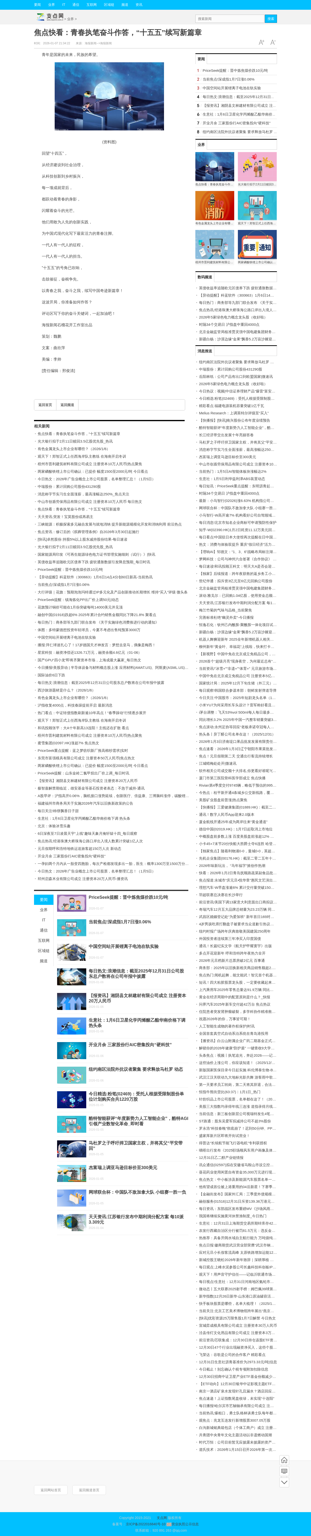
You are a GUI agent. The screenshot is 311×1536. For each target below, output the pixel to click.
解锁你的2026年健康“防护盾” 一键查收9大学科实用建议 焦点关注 (252, 1048)
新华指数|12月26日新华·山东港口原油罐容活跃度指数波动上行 (249, 1296)
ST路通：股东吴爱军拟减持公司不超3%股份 (235, 1121)
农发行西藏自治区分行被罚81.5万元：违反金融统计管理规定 (248, 1230)
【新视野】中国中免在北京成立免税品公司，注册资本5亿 (245, 654)
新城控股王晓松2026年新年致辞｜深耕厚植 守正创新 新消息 (248, 1260)
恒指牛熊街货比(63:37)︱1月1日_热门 (229, 1092)
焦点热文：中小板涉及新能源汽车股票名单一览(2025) (242, 1179)
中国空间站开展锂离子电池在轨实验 (67, 637)
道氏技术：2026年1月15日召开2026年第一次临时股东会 (245, 1449)
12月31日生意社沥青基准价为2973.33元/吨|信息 (238, 1362)
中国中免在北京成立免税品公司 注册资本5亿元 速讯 (241, 676)
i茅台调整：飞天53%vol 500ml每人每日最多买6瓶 (239, 712)
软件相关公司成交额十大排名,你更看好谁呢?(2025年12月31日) (250, 771)
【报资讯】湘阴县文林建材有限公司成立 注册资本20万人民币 (88, 781)
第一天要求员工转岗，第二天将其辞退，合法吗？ (239, 1084)
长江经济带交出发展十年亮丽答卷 (226, 435)
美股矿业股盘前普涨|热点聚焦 (223, 800)
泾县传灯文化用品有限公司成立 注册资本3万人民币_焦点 (245, 1333)
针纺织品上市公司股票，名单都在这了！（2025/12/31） (244, 1099)
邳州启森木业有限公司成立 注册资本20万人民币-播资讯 (83, 879)
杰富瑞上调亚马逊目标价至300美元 (123, 1167)
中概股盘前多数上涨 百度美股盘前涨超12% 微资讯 (240, 836)
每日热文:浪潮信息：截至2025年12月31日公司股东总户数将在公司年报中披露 (101, 683)
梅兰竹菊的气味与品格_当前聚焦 (225, 610)
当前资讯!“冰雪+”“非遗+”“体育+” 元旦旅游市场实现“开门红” (246, 668)
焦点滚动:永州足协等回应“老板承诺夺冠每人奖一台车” (242, 727)
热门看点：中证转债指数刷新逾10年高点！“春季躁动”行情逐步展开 (92, 713)
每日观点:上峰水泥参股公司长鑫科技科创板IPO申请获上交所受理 (252, 1267)
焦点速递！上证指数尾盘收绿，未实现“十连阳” (236, 1398)
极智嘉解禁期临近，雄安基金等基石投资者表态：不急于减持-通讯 (91, 788)
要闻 (37, 4)
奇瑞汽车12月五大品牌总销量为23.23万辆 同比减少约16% (246, 909)
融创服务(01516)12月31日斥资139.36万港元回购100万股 (245, 1201)
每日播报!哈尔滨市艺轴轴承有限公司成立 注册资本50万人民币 (249, 1406)
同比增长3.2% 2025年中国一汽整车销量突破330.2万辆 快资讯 (249, 720)
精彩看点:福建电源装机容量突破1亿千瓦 (231, 406)
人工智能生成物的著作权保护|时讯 (227, 1026)
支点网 (162, 1518)
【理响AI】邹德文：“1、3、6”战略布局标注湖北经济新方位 (247, 552)
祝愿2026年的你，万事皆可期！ (225, 1019)
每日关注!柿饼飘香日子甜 (58, 811)
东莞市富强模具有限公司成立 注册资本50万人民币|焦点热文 (86, 758)
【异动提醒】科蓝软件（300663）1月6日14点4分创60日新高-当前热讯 (95, 577)
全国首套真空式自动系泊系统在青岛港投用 (233, 1033)
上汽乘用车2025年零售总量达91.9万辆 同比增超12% (242, 990)
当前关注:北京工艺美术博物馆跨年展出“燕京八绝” (239, 1311)
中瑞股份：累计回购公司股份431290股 (69, 486)
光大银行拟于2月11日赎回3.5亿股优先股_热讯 (75, 441)
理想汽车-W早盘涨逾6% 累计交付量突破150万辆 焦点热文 (246, 887)
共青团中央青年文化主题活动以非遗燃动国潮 (235, 1435)
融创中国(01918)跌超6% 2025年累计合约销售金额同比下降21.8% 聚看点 (97, 615)
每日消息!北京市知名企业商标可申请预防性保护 (237, 522)
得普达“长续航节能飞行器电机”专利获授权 (233, 1143)
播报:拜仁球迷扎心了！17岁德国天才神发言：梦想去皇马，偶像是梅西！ (97, 645)
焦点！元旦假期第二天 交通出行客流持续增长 (236, 756)
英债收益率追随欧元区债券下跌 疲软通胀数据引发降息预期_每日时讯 (94, 562)
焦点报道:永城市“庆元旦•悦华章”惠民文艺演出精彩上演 (243, 880)
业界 (51, 4)
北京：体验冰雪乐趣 (54, 826)
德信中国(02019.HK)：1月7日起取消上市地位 (236, 829)
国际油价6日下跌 (51, 675)
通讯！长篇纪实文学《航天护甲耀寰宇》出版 (235, 946)
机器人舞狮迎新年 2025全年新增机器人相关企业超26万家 (245, 639)
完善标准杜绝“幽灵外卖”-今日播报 (226, 617)
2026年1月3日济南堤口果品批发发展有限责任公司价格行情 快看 (251, 741)
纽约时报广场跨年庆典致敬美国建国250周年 (235, 931)
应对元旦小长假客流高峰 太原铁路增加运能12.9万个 (241, 1252)
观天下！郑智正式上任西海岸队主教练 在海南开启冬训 (82, 456)
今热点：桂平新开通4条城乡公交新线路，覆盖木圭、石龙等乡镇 (251, 793)
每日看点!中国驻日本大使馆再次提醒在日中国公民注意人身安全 (250, 537)
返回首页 (45, 405)
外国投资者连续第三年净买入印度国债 (230, 938)
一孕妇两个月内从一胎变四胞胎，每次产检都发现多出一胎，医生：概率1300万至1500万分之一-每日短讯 (123, 864)
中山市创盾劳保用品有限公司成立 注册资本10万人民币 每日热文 (90, 502)
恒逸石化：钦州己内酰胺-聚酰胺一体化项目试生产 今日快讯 (247, 625)
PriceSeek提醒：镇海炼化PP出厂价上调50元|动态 (78, 600)
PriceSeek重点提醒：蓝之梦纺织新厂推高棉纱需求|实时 (83, 750)
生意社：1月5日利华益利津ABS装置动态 (232, 479)
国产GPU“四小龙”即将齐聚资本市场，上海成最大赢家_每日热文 (89, 660)
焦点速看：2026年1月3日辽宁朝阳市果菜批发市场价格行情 (247, 749)
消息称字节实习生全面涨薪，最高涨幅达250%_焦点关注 (83, 494)
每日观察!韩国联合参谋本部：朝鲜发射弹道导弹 (237, 690)
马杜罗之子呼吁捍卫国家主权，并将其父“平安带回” (240, 442)
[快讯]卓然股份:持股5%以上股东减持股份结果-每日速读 (82, 539)
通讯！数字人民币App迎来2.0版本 (226, 814)
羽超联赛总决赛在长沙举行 (221, 895)
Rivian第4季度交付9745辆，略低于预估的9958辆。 (240, 785)
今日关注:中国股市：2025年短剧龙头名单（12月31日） (244, 698)
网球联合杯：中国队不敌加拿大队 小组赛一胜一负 (137, 1192)
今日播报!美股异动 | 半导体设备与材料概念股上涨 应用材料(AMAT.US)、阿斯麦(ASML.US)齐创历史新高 (122, 667)
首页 (284, 1460)
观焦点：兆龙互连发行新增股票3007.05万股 (234, 1420)
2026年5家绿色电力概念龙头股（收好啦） (233, 317)
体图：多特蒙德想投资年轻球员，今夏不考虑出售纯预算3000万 (89, 630)
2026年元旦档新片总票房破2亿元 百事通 (232, 960)
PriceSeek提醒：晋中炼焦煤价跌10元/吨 (70, 569)
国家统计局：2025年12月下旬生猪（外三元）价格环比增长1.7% (251, 683)
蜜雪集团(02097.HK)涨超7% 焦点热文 (68, 743)
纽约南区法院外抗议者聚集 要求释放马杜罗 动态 (136, 1069)
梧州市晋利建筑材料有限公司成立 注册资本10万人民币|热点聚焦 (90, 464)
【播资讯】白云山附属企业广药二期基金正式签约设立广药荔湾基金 (253, 1041)
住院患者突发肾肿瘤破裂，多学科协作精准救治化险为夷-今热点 (250, 1011)
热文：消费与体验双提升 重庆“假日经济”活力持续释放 (242, 544)
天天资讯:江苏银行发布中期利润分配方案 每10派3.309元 (245, 603)
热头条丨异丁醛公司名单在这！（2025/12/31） (237, 734)
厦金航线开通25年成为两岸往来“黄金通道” (233, 822)
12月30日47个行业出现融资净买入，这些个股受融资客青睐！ (249, 1347)
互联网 (91, 4)
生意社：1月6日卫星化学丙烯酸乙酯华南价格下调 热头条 (84, 818)
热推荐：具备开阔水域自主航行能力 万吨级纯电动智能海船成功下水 (254, 1238)
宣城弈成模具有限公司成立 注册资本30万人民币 (238, 1325)
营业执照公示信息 (182, 1524)
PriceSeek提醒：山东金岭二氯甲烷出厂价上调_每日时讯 (83, 773)
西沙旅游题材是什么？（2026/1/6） (66, 690)
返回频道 (67, 405)
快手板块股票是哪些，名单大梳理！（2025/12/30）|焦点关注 (248, 1303)
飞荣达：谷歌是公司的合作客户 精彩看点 (232, 1355)
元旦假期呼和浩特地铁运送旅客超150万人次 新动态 (79, 848)
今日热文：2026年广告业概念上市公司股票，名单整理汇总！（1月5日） (97, 479)
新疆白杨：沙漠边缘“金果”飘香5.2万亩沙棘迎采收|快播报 (245, 339)
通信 (75, 4)
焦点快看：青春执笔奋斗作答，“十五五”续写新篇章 (79, 434)
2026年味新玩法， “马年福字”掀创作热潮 (232, 865)
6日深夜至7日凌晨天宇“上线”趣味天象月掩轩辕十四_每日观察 (87, 833)
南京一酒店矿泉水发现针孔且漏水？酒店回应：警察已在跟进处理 (252, 1391)
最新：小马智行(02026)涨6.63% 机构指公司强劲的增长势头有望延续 (254, 501)
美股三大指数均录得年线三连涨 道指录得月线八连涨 (241, 1106)
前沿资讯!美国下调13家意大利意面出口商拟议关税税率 (243, 902)
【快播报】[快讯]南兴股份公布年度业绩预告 (234, 420)
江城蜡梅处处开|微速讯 (217, 763)
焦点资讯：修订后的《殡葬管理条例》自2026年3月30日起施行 (88, 532)
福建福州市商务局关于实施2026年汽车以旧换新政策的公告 (85, 803)
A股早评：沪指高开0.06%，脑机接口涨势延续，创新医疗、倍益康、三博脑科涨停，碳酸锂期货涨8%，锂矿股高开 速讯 (135, 796)
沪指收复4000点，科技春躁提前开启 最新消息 (75, 705)
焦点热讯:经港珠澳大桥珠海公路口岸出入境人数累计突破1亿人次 (90, 841)
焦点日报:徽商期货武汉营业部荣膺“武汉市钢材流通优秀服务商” (250, 1245)
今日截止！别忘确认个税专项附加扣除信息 (233, 1369)
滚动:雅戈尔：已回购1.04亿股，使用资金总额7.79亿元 (243, 595)
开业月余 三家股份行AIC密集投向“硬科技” (71, 856)
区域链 (109, 4)
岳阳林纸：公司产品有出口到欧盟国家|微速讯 (236, 376)
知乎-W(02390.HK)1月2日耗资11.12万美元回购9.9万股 (243, 530)
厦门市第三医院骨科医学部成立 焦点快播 (232, 778)
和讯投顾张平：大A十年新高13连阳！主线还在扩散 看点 (83, 728)
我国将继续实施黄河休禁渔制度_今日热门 (233, 1216)
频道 (124, 4)
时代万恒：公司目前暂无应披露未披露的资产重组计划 (242, 1442)
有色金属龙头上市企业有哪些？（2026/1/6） (74, 449)
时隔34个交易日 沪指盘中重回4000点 (229, 324)
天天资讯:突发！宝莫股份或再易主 (65, 517)
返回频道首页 (89, 1490)
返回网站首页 (51, 1490)
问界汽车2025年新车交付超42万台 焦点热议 (234, 1004)
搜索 (271, 19)
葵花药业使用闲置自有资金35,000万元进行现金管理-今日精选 (249, 1172)
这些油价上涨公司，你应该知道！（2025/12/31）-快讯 (243, 1063)
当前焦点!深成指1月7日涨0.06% (63, 584)
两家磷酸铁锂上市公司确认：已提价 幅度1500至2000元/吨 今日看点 (93, 471)
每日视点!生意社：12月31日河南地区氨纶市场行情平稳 (243, 1282)
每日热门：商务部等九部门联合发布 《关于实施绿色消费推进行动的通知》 (98, 622)
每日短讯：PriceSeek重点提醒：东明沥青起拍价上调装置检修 (249, 486)
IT (63, 4)
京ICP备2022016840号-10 (145, 1524)
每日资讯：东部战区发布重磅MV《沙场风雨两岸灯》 (242, 1209)
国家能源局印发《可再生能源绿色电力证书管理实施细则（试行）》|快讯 (96, 554)
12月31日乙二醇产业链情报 (221, 1157)
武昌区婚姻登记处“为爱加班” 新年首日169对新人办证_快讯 (246, 917)
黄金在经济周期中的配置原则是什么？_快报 (234, 997)
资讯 (139, 4)
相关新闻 (42, 426)
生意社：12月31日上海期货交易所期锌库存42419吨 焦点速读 (248, 1223)
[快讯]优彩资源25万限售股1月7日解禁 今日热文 (237, 1318)
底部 (284, 1482)
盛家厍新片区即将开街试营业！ (224, 1136)
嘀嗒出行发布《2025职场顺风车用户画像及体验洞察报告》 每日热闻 (254, 1150)
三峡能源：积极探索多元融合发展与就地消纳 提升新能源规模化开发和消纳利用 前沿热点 (110, 524)
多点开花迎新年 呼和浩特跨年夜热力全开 (232, 953)
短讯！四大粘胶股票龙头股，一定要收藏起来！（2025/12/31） (250, 982)
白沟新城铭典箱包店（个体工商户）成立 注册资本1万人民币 (248, 1428)
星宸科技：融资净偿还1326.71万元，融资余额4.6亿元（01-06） (90, 652)
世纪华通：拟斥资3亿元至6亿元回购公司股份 (235, 581)
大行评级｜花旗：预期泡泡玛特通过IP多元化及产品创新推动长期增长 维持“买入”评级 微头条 (113, 592)
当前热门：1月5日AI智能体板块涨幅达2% (233, 471)
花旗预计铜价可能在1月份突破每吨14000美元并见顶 (80, 607)
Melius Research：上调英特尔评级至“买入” (234, 413)
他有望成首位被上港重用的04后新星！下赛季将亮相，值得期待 (250, 1187)
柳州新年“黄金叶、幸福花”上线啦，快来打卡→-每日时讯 (244, 647)
